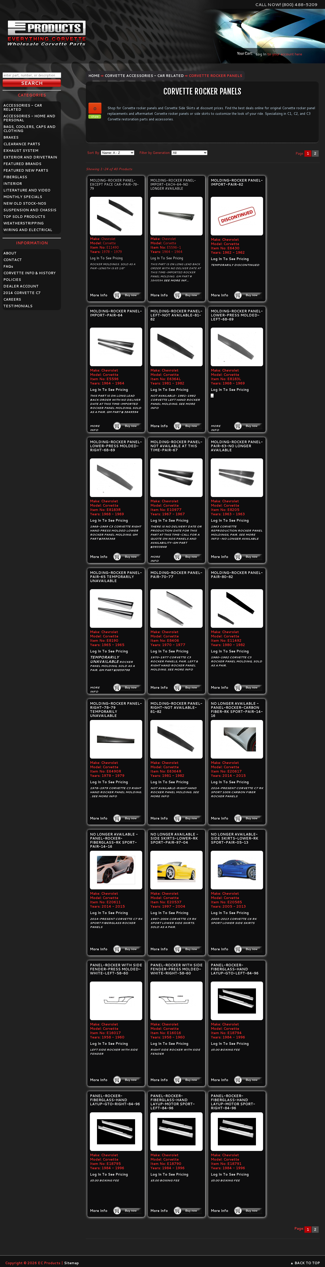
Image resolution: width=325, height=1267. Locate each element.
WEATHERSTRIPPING (23, 223)
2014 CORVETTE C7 (22, 293)
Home (94, 75)
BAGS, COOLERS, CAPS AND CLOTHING (29, 128)
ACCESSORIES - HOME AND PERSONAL (29, 118)
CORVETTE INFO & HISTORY (29, 273)
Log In (261, 54)
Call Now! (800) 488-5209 (286, 4)
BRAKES (11, 137)
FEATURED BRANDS (22, 164)
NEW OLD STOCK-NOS (24, 203)
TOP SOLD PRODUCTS (24, 216)
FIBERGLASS (15, 177)
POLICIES (12, 279)
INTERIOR (12, 183)
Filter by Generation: (154, 152)
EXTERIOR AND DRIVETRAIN (30, 157)
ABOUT (10, 253)
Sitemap (71, 1263)
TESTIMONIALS (17, 306)
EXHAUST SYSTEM (20, 150)
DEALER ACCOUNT (21, 286)
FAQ (8, 266)
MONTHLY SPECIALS (22, 197)
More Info (98, 295)
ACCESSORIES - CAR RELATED (22, 107)
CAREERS (12, 299)
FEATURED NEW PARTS (25, 170)
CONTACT (12, 260)
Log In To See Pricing (106, 258)
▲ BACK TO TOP (305, 1263)
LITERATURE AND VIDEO (26, 190)
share (95, 117)
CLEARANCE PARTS (21, 144)
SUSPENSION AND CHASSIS (29, 210)
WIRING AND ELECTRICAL (27, 230)
